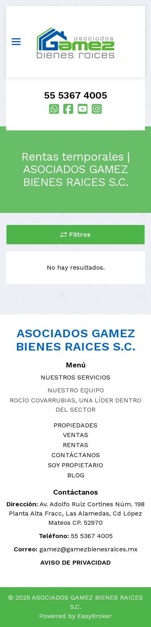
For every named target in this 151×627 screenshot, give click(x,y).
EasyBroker (94, 616)
